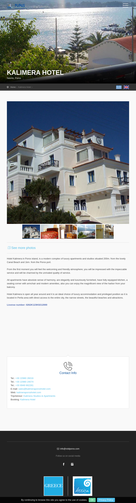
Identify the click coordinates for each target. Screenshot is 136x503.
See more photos (21, 248)
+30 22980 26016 (24, 378)
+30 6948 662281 (24, 385)
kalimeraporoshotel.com (29, 392)
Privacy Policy (106, 500)
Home (13, 87)
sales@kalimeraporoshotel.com (34, 389)
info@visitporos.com (68, 449)
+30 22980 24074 (24, 381)
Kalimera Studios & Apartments (39, 396)
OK (92, 500)
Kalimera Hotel (27, 399)
